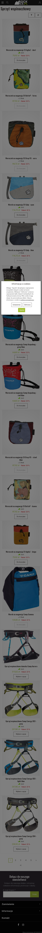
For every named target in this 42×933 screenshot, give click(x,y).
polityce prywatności (27, 300)
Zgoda (21, 310)
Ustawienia (16, 305)
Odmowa (27, 305)
